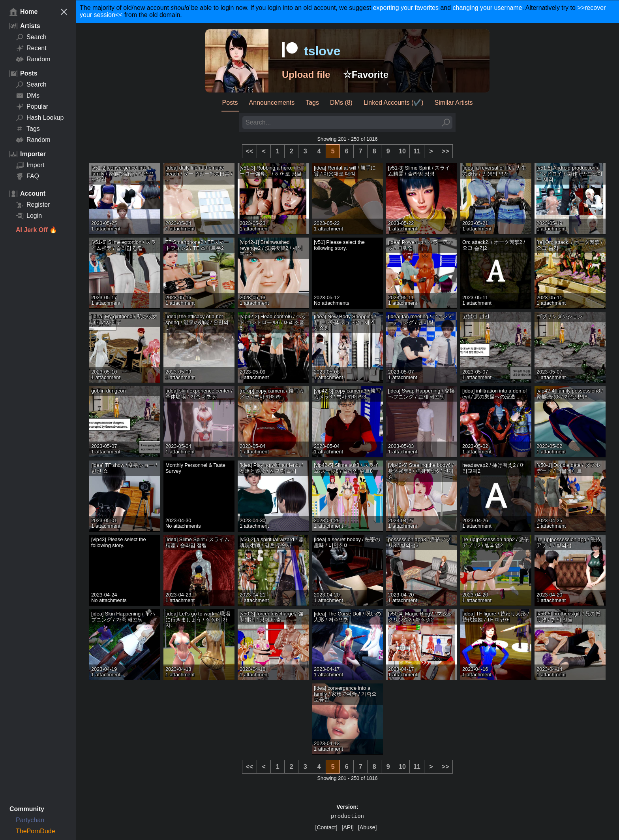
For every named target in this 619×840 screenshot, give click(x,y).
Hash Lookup (40, 118)
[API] (348, 827)
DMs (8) (341, 102)
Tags (28, 129)
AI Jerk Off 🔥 (36, 230)
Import (30, 165)
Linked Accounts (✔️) (394, 102)
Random (33, 59)
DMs (27, 96)
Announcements (272, 102)
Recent (31, 48)
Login (29, 216)
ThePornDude (35, 831)
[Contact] (326, 827)
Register (33, 205)
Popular (32, 107)
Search (31, 37)
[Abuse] (367, 827)
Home (23, 12)
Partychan (30, 820)
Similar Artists (454, 102)
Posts (230, 102)
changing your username (487, 7)
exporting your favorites (406, 7)
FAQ (27, 176)
